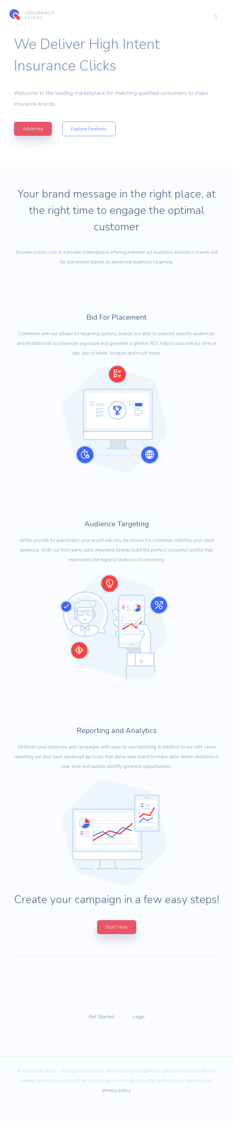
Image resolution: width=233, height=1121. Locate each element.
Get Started (101, 1033)
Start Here (117, 943)
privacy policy (116, 1107)
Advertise (33, 129)
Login (138, 1033)
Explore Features (89, 129)
